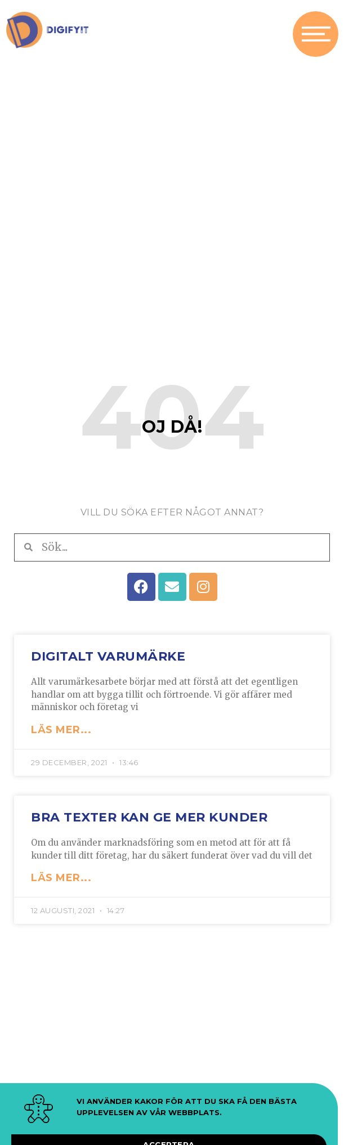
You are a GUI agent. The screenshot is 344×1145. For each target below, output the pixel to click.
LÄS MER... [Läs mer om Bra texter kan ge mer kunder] (61, 886)
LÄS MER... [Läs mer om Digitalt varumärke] (61, 737)
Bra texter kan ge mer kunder (149, 825)
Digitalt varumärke (108, 664)
